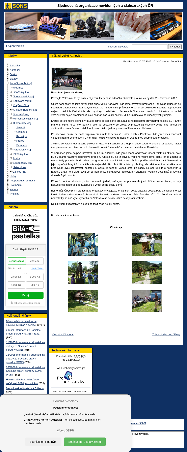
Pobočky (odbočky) (21, 83)
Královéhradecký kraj (25, 109)
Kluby (13, 176)
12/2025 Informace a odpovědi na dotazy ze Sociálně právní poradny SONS (25, 358)
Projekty (14, 193)
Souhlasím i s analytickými (84, 441)
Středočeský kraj (22, 162)
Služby (14, 78)
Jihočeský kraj (21, 92)
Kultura (14, 189)
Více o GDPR (65, 430)
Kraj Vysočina (21, 105)
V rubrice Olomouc (63, 334)
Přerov (20, 140)
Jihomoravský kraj (23, 96)
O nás (13, 74)
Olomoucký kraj (22, 123)
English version (15, 45)
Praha (16, 158)
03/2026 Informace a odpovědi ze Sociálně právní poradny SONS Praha (25, 371)
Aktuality (15, 65)
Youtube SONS (137, 423)
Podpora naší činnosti (22, 180)
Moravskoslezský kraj (25, 118)
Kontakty (15, 69)
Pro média (16, 184)
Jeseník (20, 127)
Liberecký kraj (21, 114)
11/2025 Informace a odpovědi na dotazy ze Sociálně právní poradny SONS (25, 346)
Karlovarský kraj (22, 100)
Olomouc (21, 131)
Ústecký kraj (20, 167)
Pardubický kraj (22, 149)
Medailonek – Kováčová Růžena (25, 388)
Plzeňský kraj (20, 153)
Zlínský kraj (19, 171)
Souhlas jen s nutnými (43, 441)
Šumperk (21, 145)
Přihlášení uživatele (117, 46)
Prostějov (21, 136)
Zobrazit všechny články (166, 334)
